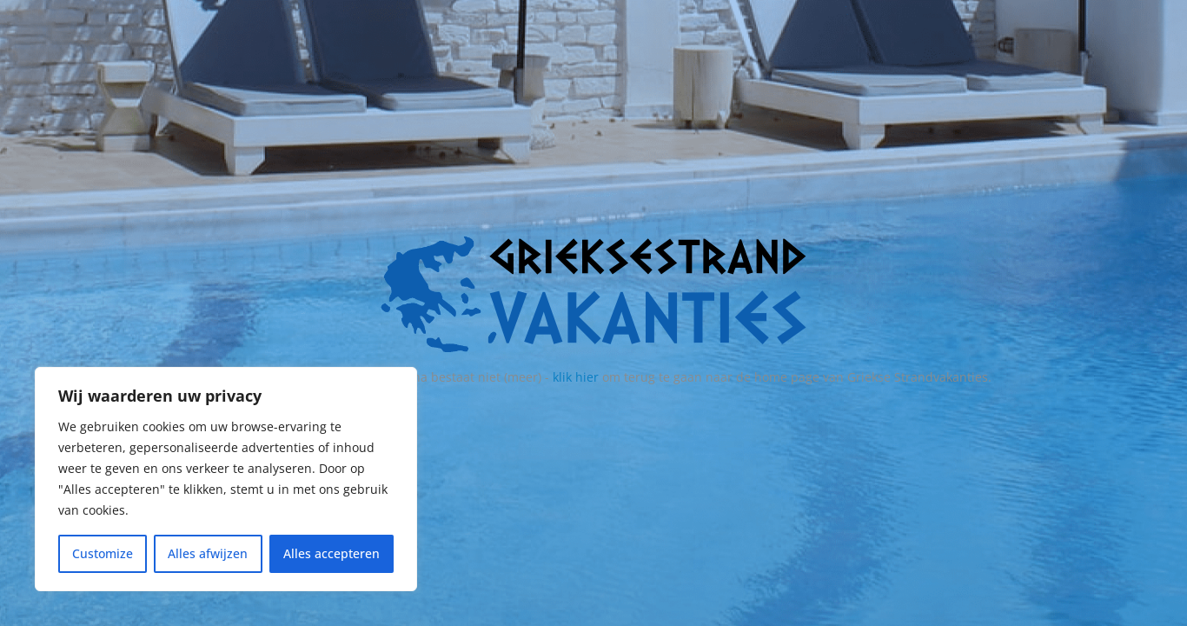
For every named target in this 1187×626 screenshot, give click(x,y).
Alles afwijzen (208, 553)
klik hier (576, 377)
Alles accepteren (331, 553)
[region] (226, 479)
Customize (102, 553)
